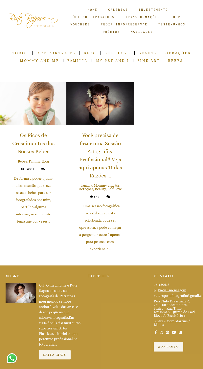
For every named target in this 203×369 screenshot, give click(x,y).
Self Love (117, 53)
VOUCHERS (80, 24)
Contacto (168, 347)
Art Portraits (56, 53)
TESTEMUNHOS (171, 24)
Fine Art (148, 60)
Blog (90, 53)
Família (77, 60)
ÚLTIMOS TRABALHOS (94, 17)
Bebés (175, 60)
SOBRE (177, 17)
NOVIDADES (142, 31)
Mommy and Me (39, 60)
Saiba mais (54, 354)
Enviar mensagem (172, 290)
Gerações (178, 53)
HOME (93, 9)
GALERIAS (118, 9)
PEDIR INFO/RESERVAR (124, 24)
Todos (20, 53)
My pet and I (112, 60)
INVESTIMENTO (153, 9)
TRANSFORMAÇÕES (142, 17)
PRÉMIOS (111, 31)
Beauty (148, 53)
